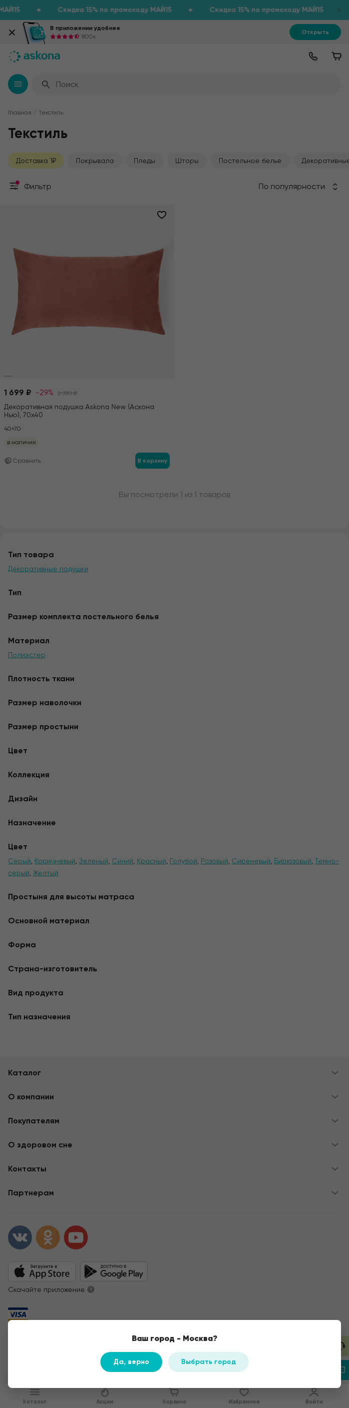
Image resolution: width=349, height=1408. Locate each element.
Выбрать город (208, 1361)
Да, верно (131, 1361)
